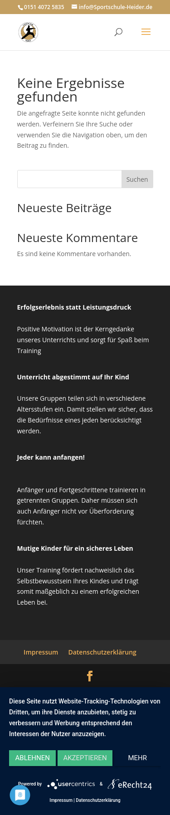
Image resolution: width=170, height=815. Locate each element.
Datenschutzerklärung (102, 652)
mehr (137, 758)
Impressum (41, 652)
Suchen (137, 179)
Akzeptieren (85, 758)
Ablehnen (32, 758)
